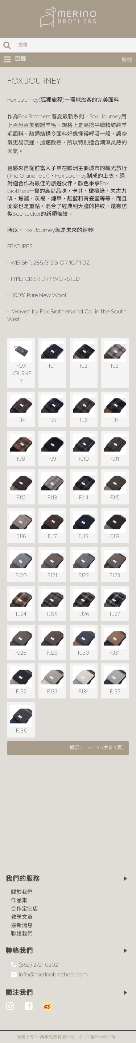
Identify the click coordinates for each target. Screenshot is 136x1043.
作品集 (19, 900)
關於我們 (22, 892)
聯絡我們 (22, 934)
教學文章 (22, 917)
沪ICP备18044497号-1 (99, 1037)
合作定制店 (24, 909)
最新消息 (22, 925)
